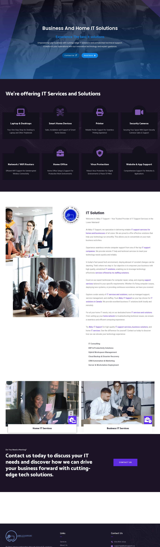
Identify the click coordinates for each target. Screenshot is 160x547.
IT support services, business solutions (131, 327)
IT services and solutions (117, 294)
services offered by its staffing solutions (112, 273)
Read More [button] (90, 56)
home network (109, 316)
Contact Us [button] (70, 56)
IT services (95, 330)
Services (63, 541)
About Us (63, 545)
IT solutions (110, 269)
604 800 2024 (120, 542)
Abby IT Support (125, 298)
